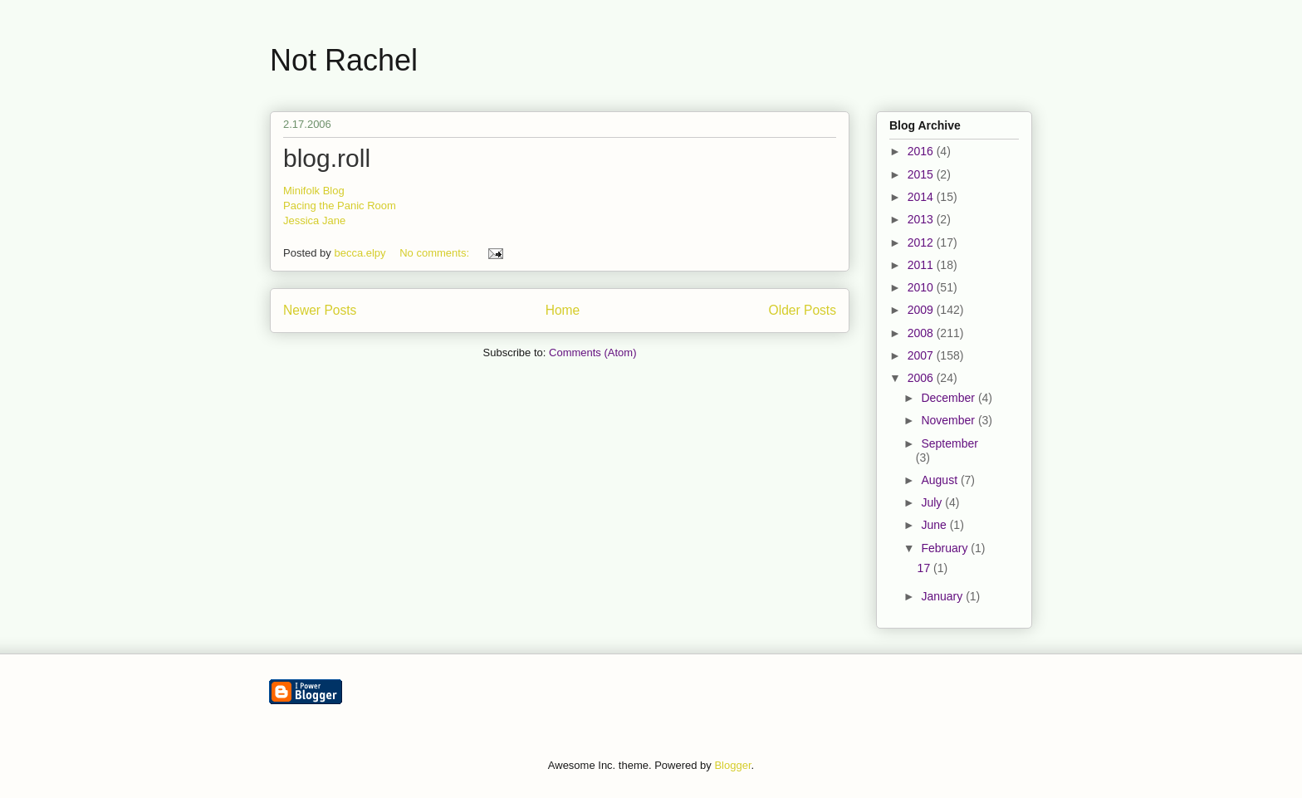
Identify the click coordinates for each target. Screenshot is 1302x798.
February (946, 548)
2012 (922, 242)
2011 (922, 265)
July (933, 502)
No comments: (435, 253)
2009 (922, 309)
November (949, 420)
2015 (922, 174)
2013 (922, 219)
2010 (922, 287)
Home (563, 310)
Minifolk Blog (314, 190)
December (949, 397)
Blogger (732, 765)
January (943, 596)
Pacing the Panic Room (339, 205)
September (949, 443)
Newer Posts (319, 310)
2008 (922, 333)
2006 (922, 377)
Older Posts (802, 310)
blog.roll (326, 158)
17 (925, 568)
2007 (922, 355)
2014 (922, 196)
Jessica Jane (314, 220)
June (935, 524)
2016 (922, 151)
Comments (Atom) (592, 352)
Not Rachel (344, 60)
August (940, 480)
